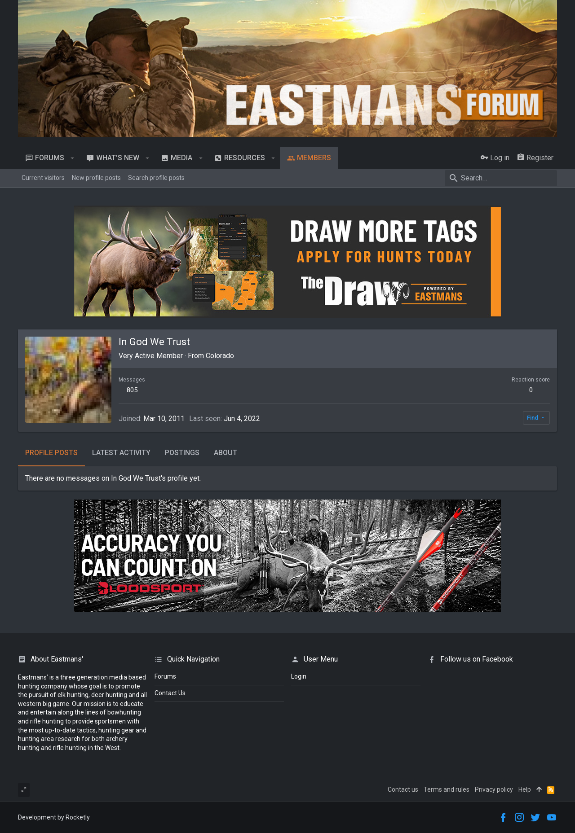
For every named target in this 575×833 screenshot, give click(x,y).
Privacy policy (494, 789)
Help (524, 789)
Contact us (403, 789)
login (298, 676)
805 (132, 390)
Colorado (220, 355)
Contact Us (170, 693)
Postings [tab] (182, 452)
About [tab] (225, 452)
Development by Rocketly (54, 817)
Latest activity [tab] (121, 452)
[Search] (501, 178)
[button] (72, 158)
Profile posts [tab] (51, 452)
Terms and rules (446, 789)
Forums (165, 676)
